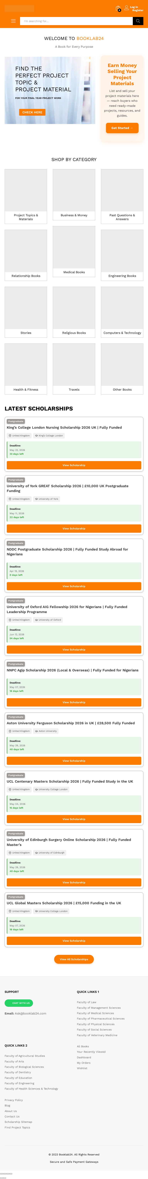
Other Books (122, 389)
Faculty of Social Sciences (94, 1029)
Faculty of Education (18, 1077)
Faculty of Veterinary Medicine (97, 1034)
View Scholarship (74, 465)
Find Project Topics (17, 1127)
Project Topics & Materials (26, 217)
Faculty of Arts (14, 1061)
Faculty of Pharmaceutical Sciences (100, 1018)
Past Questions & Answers (122, 217)
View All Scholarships (74, 958)
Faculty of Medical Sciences (95, 1012)
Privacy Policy (14, 1099)
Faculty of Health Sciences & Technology (31, 1088)
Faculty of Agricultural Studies (25, 1055)
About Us (11, 1110)
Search (138, 21)
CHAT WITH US (21, 1003)
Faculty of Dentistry (18, 1072)
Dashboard (84, 1057)
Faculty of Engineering (19, 1083)
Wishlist (82, 1068)
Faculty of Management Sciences (99, 1007)
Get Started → (122, 128)
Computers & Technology (122, 332)
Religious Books (74, 332)
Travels (74, 389)
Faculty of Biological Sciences (24, 1066)
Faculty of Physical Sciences (95, 1023)
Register (137, 10)
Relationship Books (26, 275)
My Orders (83, 1062)
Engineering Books (122, 275)
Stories (26, 332)
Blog (7, 1105)
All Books (83, 1046)
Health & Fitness (25, 389)
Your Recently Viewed (91, 1051)
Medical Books (74, 272)
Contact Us (12, 1116)
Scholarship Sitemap (18, 1121)
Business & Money (74, 215)
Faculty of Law (86, 1001)
